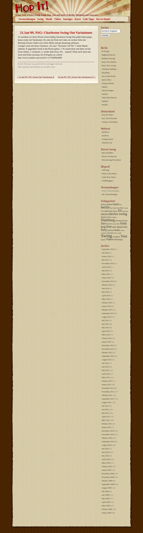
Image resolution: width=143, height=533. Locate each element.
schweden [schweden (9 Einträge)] (110, 233)
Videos (57, 19)
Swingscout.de (107, 139)
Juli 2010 (105, 449)
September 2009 (108, 484)
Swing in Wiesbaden (110, 122)
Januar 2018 (106, 256)
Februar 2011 (107, 424)
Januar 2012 (106, 384)
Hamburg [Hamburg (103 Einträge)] (108, 220)
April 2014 (106, 295)
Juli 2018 (105, 253)
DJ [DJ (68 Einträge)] (120, 210)
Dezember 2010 (108, 431)
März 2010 (106, 463)
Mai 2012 (105, 370)
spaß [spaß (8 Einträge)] (119, 233)
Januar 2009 (106, 513)
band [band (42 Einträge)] (116, 204)
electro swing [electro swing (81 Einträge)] (118, 214)
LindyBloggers (107, 181)
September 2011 (108, 399)
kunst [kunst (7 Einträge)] (114, 224)
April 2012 (106, 374)
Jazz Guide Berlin (109, 76)
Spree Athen (106, 80)
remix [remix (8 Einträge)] (123, 230)
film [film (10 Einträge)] (109, 217)
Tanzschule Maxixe (109, 97)
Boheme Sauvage (108, 58)
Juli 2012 (105, 363)
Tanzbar (105, 94)
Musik (49, 19)
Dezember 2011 (108, 388)
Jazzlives (105, 135)
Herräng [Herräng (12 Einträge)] (118, 220)
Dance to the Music (109, 173)
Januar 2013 (106, 342)
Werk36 (105, 105)
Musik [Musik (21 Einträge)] (120, 227)
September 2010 (108, 441)
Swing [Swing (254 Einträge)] (106, 235)
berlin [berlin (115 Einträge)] (105, 207)
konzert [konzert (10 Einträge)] (109, 224)
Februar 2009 (107, 509)
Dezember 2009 (108, 473)
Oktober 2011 (107, 395)
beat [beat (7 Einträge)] (120, 204)
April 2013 (106, 331)
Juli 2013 (105, 320)
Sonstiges (68, 19)
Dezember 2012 (108, 345)
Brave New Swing (109, 65)
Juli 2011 (105, 406)
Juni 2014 (105, 288)
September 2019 (108, 249)
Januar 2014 (106, 306)
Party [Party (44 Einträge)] (104, 229)
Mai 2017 (105, 260)
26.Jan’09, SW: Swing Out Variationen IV (76, 77)
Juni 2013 (105, 324)
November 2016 (108, 263)
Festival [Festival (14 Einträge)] (104, 217)
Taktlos (104, 87)
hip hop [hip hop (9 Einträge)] (125, 221)
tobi (22, 64)
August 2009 (107, 488)
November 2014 (108, 281)
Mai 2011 (105, 413)
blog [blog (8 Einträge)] (117, 208)
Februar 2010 (107, 466)
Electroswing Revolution (111, 160)
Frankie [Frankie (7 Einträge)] (114, 217)
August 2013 (107, 317)
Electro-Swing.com (109, 156)
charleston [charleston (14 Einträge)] (108, 211)
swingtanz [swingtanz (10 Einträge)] (116, 237)
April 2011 (106, 416)
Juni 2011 (105, 409)
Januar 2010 (106, 470)
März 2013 (106, 335)
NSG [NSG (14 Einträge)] (125, 227)
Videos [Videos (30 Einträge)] (110, 239)
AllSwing (105, 170)
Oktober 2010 (107, 438)
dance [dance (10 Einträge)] (115, 211)
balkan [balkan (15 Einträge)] (109, 204)
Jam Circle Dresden (109, 118)
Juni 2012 (105, 367)
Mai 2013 (105, 327)
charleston (59, 64)
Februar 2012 (107, 381)
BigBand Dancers (108, 55)
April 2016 (106, 267)
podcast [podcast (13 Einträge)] (111, 230)
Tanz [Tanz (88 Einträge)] (124, 236)
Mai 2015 (105, 270)
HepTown (105, 132)
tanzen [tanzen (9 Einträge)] (103, 240)
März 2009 (106, 506)
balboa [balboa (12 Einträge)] (103, 204)
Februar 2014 (107, 303)
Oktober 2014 (107, 285)
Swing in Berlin (108, 83)
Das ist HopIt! (103, 19)
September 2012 (108, 356)
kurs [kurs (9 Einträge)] (118, 224)
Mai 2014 (105, 292)
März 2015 (106, 274)
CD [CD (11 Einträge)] (102, 211)
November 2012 (108, 349)
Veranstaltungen (27, 19)
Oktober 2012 (107, 352)
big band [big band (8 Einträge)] (113, 208)
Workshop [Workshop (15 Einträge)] (118, 239)
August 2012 (107, 359)
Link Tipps (88, 19)
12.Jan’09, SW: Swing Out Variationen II (35, 77)
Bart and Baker (108, 153)
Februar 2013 (107, 338)
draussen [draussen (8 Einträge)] (125, 211)
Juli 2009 (105, 491)
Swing (40, 19)
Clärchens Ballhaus (109, 69)
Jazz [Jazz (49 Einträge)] (103, 223)
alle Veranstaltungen (110, 194)
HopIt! (71, 6)
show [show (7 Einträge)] (116, 233)
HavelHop (106, 73)
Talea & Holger (108, 90)
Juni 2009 (105, 495)
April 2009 (106, 502)
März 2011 (106, 420)
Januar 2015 (106, 278)
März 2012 (106, 377)
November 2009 (108, 477)
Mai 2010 (105, 456)
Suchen (105, 27)
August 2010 (107, 445)
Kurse (78, 19)
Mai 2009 (105, 498)
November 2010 (108, 434)
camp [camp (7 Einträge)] (126, 208)
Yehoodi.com (107, 143)
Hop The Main (107, 115)
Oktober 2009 (107, 481)
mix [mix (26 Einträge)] (114, 227)
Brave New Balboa (109, 62)
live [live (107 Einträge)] (109, 227)
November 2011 (108, 392)
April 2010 (106, 459)
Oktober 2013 (107, 310)
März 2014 (106, 299)
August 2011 (107, 402)
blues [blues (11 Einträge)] (122, 208)
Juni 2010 (105, 452)
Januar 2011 (106, 427)
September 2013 (108, 313)
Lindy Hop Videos (109, 177)
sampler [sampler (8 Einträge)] (103, 233)
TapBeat (105, 101)
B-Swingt (105, 51)
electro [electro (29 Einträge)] (104, 214)
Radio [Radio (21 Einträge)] (117, 230)
